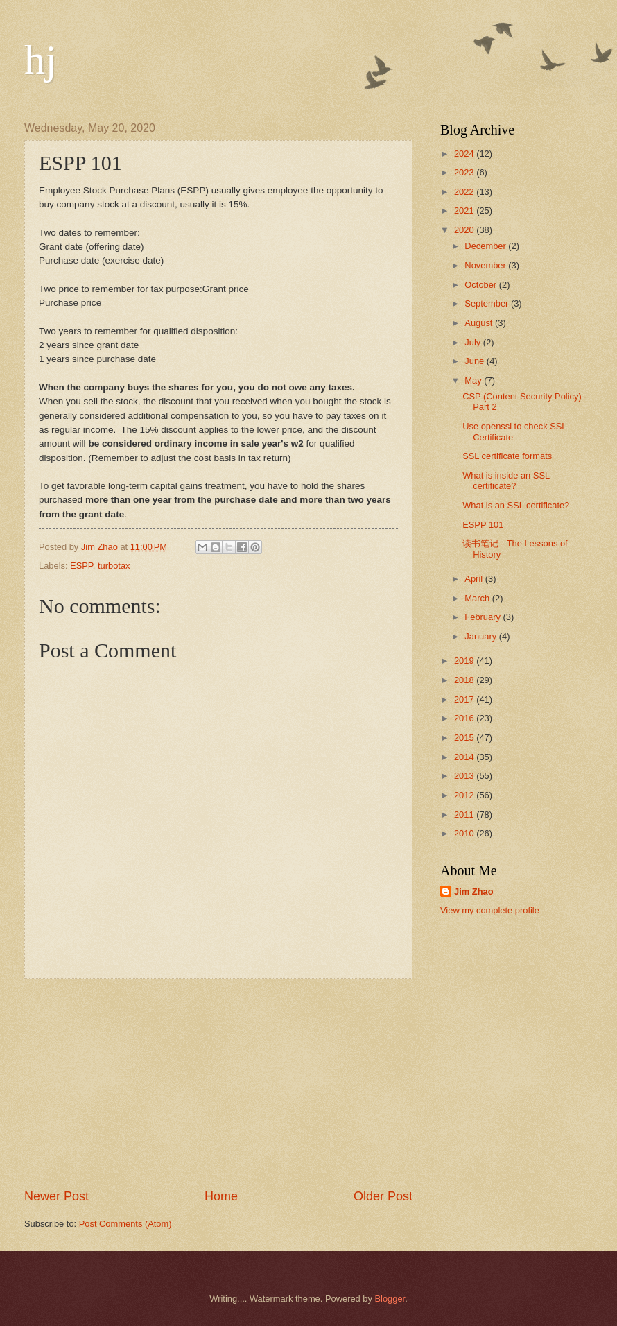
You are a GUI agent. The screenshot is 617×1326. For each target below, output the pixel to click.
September (487, 303)
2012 (465, 795)
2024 (465, 153)
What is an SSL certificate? (515, 505)
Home (221, 1196)
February (483, 617)
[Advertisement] (218, 1083)
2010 (465, 833)
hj (40, 60)
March (478, 598)
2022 (465, 192)
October (481, 284)
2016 (465, 718)
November (486, 265)
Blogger (390, 1298)
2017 (465, 699)
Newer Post (56, 1196)
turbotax (114, 565)
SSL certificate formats (507, 456)
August (479, 323)
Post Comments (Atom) (125, 1224)
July (473, 342)
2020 (465, 230)
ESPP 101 (482, 524)
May (474, 380)
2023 (465, 172)
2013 (465, 775)
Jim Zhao (474, 891)
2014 (465, 757)
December (486, 246)
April (474, 579)
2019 (465, 660)
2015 (465, 737)
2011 (465, 814)
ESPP (81, 565)
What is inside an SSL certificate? (505, 480)
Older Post (383, 1196)
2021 (465, 210)
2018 (465, 680)
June (475, 361)
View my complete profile (489, 910)
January (481, 636)
